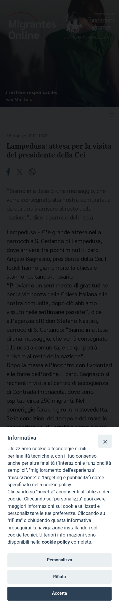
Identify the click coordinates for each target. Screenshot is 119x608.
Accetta (59, 593)
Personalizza (59, 560)
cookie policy (56, 542)
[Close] (104, 441)
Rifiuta (59, 576)
